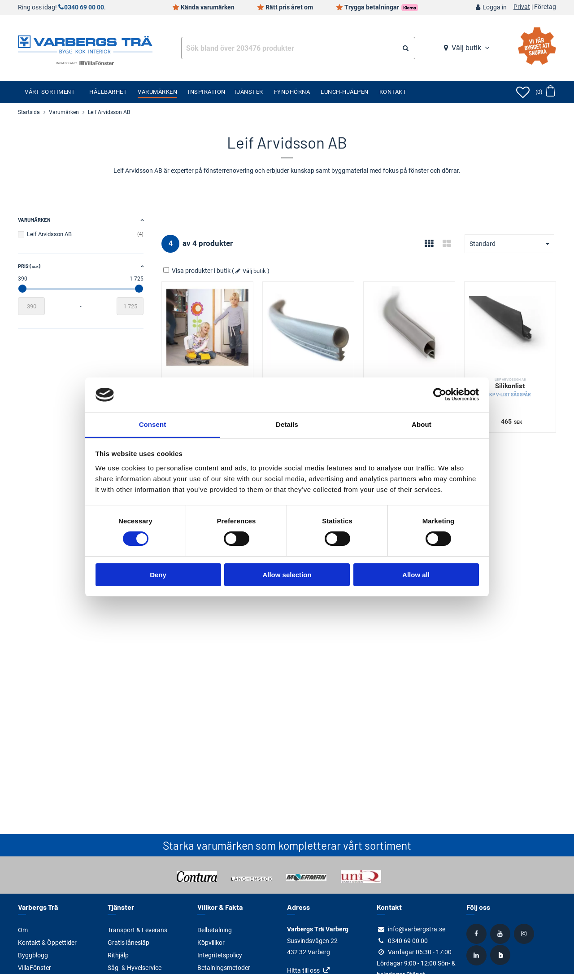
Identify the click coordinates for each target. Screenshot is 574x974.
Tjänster (248, 91)
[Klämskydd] (207, 327)
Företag (545, 7)
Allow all (416, 575)
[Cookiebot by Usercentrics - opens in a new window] (439, 394)
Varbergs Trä (38, 907)
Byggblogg (33, 955)
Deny (158, 575)
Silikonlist (510, 387)
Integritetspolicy (219, 955)
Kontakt (393, 91)
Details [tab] (287, 424)
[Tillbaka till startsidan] (85, 43)
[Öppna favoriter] (523, 92)
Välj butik (466, 48)
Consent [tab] (152, 424)
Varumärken (157, 91)
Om (23, 930)
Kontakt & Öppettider (47, 942)
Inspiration (207, 91)
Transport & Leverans (137, 930)
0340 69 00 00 (84, 7)
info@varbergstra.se (416, 929)
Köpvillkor (211, 942)
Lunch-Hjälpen (345, 91)
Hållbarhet (108, 91)
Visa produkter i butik (197, 270)
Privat (521, 7)
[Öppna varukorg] (545, 92)
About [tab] (421, 424)
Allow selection (286, 575)
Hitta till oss (303, 970)
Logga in (495, 7)
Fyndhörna (292, 91)
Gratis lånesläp (128, 942)
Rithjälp (118, 955)
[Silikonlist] (308, 327)
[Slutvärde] (130, 306)
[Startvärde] (31, 306)
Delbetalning (214, 930)
